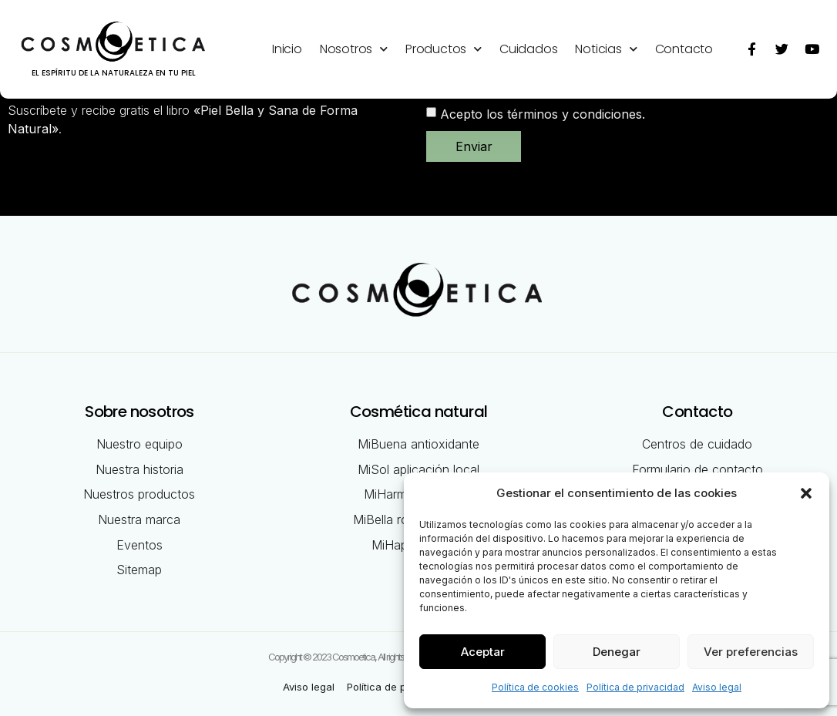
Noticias (606, 49)
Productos (443, 49)
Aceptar (483, 651)
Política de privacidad (635, 687)
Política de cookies (535, 687)
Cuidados (528, 49)
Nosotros (354, 49)
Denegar (616, 651)
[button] (806, 493)
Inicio (287, 49)
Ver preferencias (751, 651)
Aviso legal (716, 687)
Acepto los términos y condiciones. (542, 113)
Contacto (684, 49)
